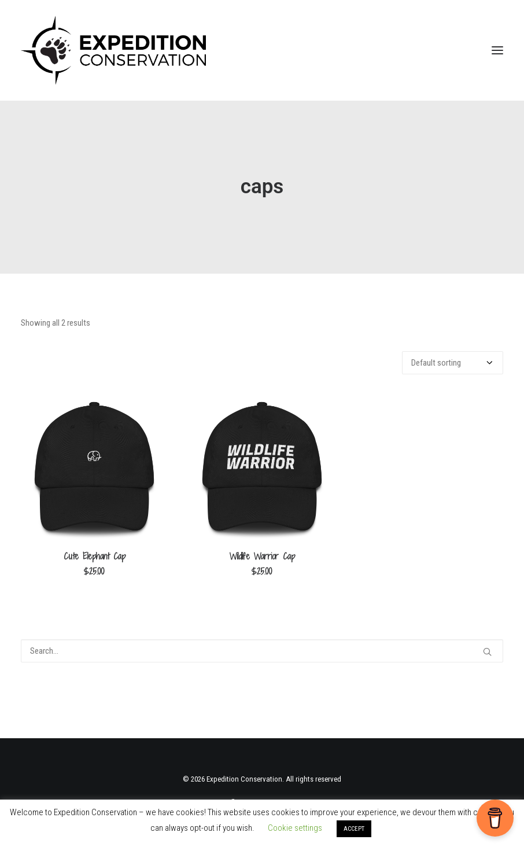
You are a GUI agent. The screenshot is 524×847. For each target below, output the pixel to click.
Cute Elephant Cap (95, 556)
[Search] (262, 650)
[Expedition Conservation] (113, 50)
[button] (497, 50)
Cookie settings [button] (295, 828)
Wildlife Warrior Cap (262, 556)
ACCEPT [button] (354, 829)
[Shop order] (452, 362)
